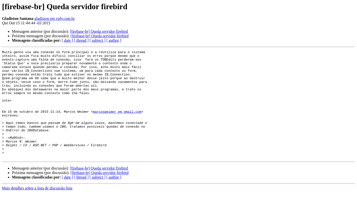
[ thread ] (81, 40)
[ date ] (67, 40)
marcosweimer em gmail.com (117, 124)
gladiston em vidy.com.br (54, 18)
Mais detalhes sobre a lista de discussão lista (37, 210)
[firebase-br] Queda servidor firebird (99, 31)
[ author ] (113, 40)
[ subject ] (97, 40)
